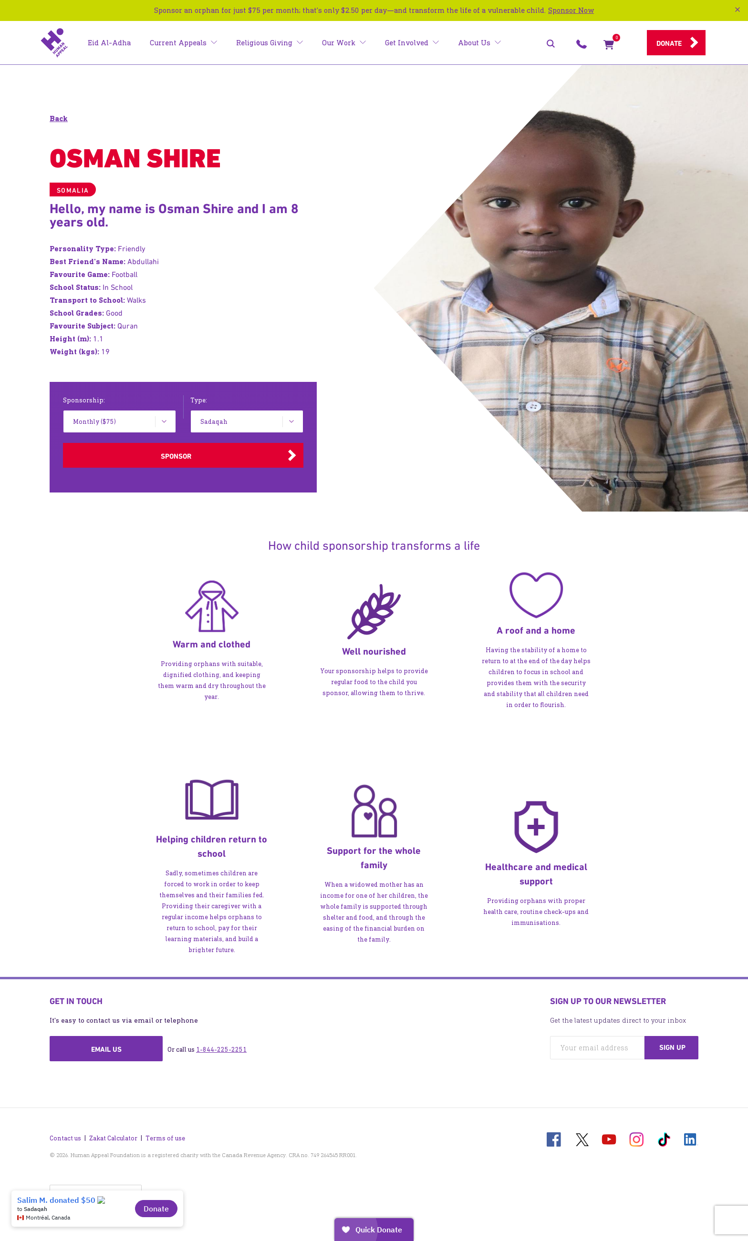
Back (59, 118)
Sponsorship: (84, 400)
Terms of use (165, 1136)
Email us (106, 1049)
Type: (198, 400)
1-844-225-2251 (221, 1050)
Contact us (65, 1136)
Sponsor (176, 456)
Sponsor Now (571, 10)
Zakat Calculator (113, 1136)
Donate (669, 43)
